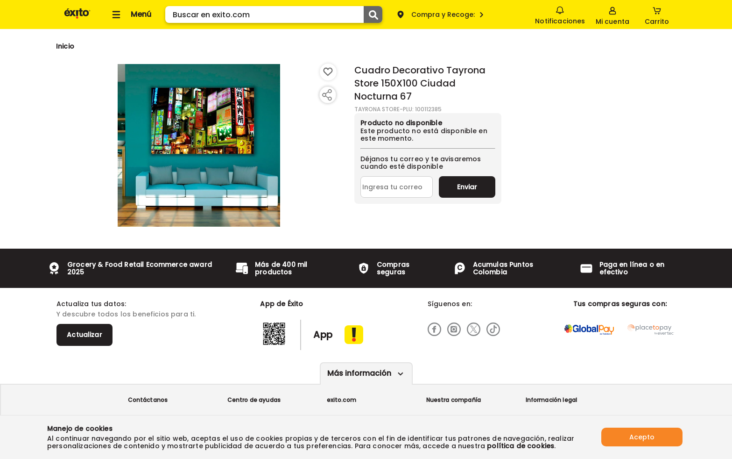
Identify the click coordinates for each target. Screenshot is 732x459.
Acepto (642, 437)
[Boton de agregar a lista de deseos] (328, 72)
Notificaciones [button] (560, 14)
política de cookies (520, 446)
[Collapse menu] (130, 14)
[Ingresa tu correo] (396, 187)
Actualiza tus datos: (91, 304)
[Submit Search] (373, 14)
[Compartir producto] (327, 94)
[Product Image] (199, 145)
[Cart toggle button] (657, 14)
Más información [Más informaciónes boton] (359, 373)
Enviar (467, 187)
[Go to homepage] (65, 46)
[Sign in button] (612, 14)
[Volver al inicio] (77, 18)
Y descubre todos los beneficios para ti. (126, 314)
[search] (273, 14)
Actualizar (84, 334)
